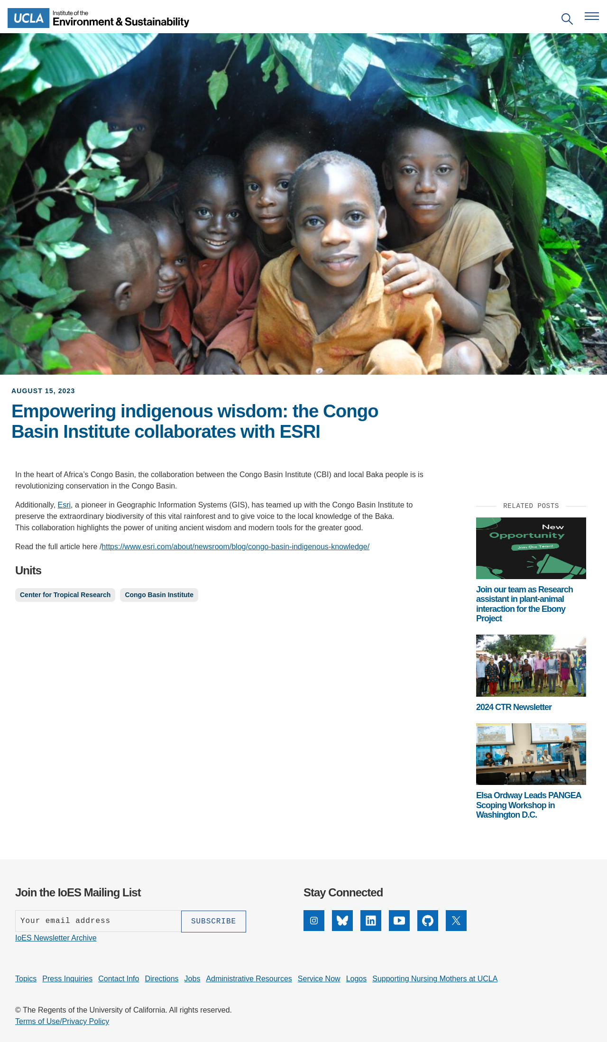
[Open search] (567, 20)
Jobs (192, 978)
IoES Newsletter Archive (56, 937)
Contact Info (118, 978)
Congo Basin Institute (159, 595)
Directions (161, 978)
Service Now (319, 978)
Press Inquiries (67, 978)
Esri (64, 505)
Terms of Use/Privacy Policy (62, 1021)
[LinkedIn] (370, 928)
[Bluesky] (342, 928)
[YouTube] (399, 928)
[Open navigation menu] (591, 16)
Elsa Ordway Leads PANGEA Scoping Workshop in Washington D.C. (528, 805)
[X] (456, 928)
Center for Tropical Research (65, 595)
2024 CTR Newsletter (514, 707)
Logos (356, 978)
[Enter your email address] (98, 921)
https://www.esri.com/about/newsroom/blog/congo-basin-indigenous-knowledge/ (235, 547)
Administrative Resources (249, 978)
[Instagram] (314, 928)
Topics (26, 978)
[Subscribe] (213, 921)
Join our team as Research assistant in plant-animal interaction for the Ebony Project (524, 604)
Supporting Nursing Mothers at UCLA (434, 978)
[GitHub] (427, 928)
